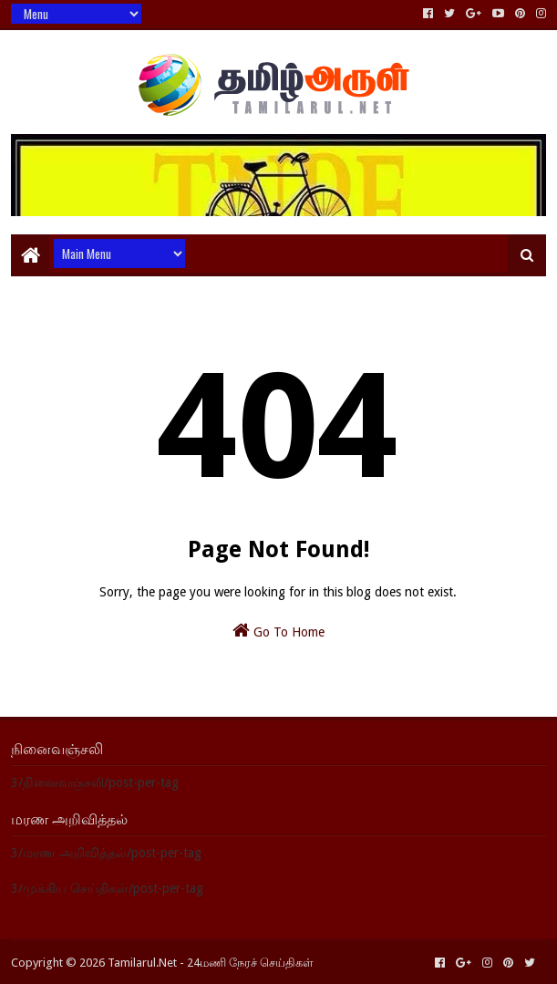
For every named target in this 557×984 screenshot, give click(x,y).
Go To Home (278, 630)
